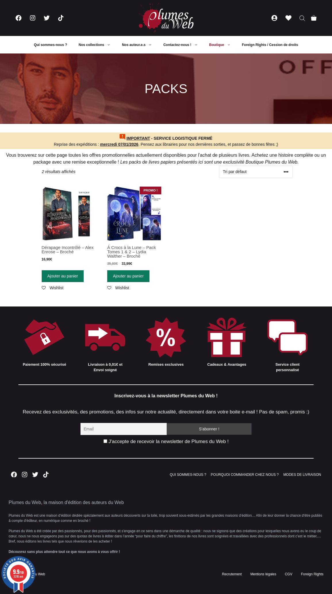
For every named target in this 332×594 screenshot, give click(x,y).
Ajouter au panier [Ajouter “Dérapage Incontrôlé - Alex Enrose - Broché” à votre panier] (62, 276)
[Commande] (256, 172)
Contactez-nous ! (183, 44)
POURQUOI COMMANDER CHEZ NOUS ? (245, 475)
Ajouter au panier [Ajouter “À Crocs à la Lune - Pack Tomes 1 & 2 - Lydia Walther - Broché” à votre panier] (128, 276)
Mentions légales (263, 574)
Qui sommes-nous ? (50, 45)
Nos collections (97, 44)
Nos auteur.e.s (140, 44)
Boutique (222, 44)
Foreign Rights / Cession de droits (270, 45)
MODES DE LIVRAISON (302, 475)
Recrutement (232, 574)
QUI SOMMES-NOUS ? (188, 475)
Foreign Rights (312, 574)
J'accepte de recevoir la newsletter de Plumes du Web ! (166, 441)
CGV (288, 574)
